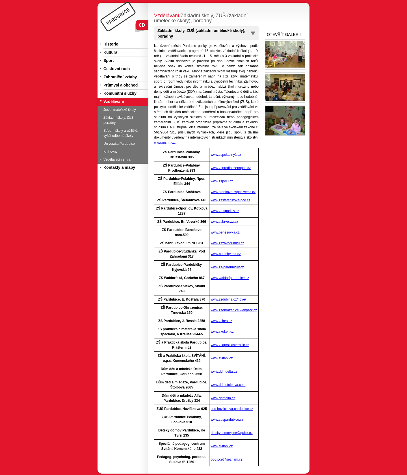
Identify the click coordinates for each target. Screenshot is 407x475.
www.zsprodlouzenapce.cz (231, 168)
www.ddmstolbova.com (228, 385)
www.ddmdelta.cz (224, 371)
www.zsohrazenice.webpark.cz (234, 310)
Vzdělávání (113, 101)
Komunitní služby (120, 93)
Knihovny (110, 152)
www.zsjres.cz (221, 321)
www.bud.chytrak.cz (226, 254)
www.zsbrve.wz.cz (224, 222)
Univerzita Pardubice (119, 144)
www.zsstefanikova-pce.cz (230, 200)
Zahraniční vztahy (120, 77)
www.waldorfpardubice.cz (230, 278)
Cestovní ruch (116, 68)
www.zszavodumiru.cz (227, 243)
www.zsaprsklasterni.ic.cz (230, 345)
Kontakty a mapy (119, 167)
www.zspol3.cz (222, 181)
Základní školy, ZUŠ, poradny (119, 120)
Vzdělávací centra (116, 159)
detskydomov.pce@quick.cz (232, 433)
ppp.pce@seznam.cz (227, 459)
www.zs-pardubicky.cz (227, 267)
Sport (108, 60)
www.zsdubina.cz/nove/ (228, 299)
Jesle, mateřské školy (119, 110)
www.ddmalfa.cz (223, 398)
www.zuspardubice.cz (227, 420)
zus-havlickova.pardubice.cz (232, 409)
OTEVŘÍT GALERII (284, 34)
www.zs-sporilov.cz (225, 211)
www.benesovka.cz (225, 232)
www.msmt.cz (164, 142)
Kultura (110, 52)
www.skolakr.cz (222, 332)
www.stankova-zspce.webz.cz (233, 192)
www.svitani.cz (222, 358)
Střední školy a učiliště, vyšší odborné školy (120, 133)
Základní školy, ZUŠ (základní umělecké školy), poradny (201, 33)
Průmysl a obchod (120, 85)
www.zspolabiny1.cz (226, 155)
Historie (110, 44)
